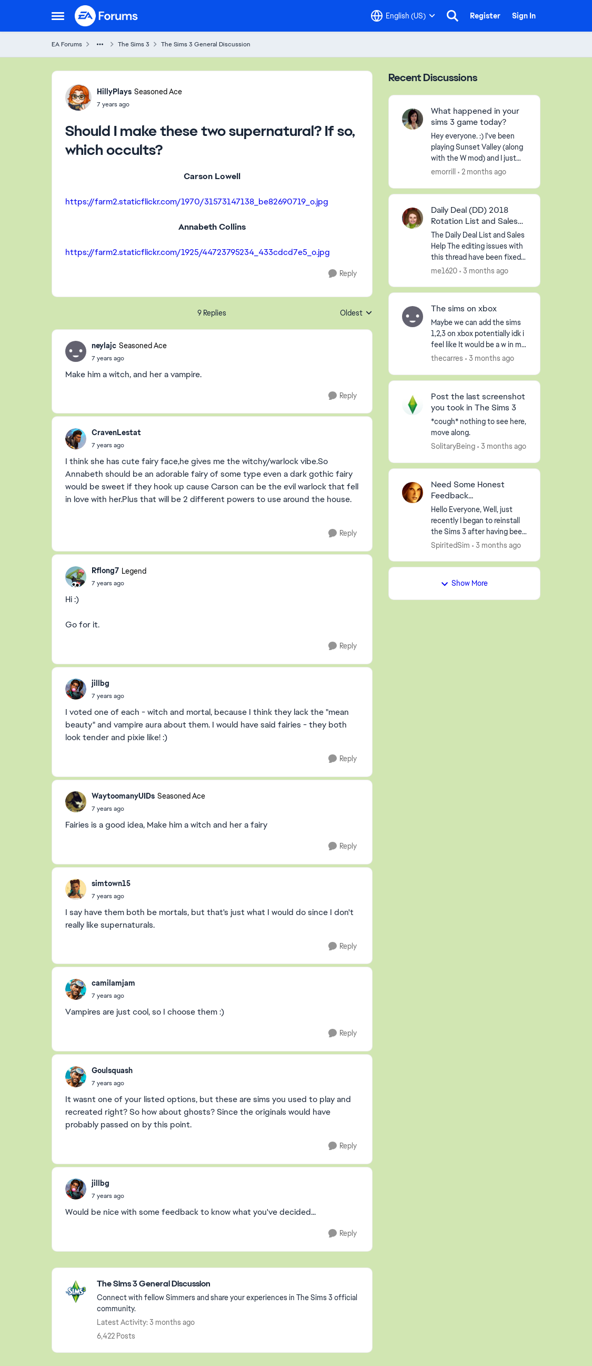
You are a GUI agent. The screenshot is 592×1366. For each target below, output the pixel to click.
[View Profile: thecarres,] (412, 316)
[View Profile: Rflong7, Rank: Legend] (75, 576)
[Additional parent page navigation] (100, 44)
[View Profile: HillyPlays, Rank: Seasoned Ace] (78, 97)
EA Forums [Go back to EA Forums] (67, 44)
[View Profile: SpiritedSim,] (412, 492)
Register (485, 16)
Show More (464, 583)
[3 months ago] (483, 270)
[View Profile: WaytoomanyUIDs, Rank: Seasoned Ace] (75, 801)
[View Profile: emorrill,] (412, 119)
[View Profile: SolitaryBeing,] (412, 404)
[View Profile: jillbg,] (75, 689)
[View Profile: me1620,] (412, 218)
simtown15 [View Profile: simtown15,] (111, 883)
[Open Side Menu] (57, 16)
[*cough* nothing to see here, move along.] (479, 427)
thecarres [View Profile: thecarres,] (447, 358)
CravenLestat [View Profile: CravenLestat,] (116, 432)
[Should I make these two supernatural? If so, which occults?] (129, 358)
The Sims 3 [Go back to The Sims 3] (133, 44)
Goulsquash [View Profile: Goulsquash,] (112, 1070)
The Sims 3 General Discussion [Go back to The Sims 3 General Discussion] (205, 44)
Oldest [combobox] (356, 313)
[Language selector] (403, 15)
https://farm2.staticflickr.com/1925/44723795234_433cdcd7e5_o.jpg (197, 252)
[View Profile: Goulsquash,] (75, 1076)
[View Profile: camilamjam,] (75, 989)
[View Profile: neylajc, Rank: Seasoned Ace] (75, 351)
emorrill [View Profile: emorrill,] (443, 171)
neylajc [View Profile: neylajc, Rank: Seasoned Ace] (104, 345)
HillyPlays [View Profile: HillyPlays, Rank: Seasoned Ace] (114, 91)
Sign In (524, 16)
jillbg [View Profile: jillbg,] (100, 683)
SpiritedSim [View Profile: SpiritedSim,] (450, 544)
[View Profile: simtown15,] (75, 889)
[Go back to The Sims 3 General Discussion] (229, 1284)
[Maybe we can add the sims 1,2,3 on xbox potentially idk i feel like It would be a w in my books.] (479, 333)
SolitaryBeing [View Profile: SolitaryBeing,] (453, 446)
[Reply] (342, 274)
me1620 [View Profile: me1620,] (444, 270)
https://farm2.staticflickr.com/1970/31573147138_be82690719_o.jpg (196, 201)
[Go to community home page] (107, 15)
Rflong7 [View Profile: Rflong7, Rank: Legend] (105, 570)
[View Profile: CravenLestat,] (75, 438)
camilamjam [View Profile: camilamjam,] (113, 983)
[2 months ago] (482, 172)
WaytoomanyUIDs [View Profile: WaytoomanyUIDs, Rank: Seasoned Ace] (123, 796)
